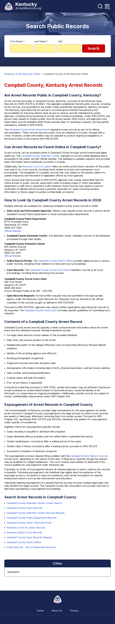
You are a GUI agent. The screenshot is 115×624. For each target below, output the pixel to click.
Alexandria (13, 572)
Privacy (74, 610)
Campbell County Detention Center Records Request (35, 512)
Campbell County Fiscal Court (41, 310)
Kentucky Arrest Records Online (22, 74)
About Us (56, 610)
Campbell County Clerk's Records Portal (29, 522)
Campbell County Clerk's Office (55, 260)
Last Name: (41, 41)
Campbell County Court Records (24, 508)
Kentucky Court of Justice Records (26, 527)
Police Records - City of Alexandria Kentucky (31, 547)
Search (94, 48)
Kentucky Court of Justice (36, 166)
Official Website (12, 230)
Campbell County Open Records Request (29, 537)
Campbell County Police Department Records (32, 517)
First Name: (17, 41)
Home (40, 610)
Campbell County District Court (87, 455)
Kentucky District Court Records (24, 532)
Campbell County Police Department (29, 129)
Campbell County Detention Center (40, 155)
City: (60, 41)
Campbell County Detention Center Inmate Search (34, 503)
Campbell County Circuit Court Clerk (50, 270)
